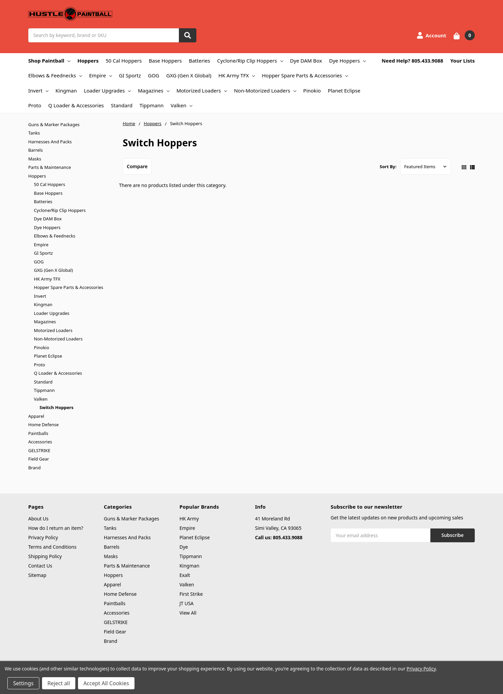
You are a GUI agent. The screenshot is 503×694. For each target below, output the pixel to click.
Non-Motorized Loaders (265, 90)
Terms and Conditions (52, 547)
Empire (100, 75)
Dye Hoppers (347, 60)
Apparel (36, 416)
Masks (34, 159)
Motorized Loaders (202, 90)
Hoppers (88, 60)
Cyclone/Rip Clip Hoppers (250, 60)
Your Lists (462, 60)
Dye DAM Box (306, 60)
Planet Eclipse (344, 90)
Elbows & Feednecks (55, 75)
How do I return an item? (55, 528)
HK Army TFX (236, 75)
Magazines (153, 90)
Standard (121, 105)
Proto (34, 105)
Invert (38, 90)
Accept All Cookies (106, 683)
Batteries (199, 60)
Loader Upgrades (107, 90)
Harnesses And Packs (50, 142)
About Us (38, 518)
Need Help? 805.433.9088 (412, 60)
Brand (34, 468)
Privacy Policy (43, 537)
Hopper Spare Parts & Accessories (305, 75)
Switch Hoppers (57, 407)
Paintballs (38, 433)
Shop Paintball (49, 60)
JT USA (187, 603)
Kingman (66, 90)
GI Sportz (130, 75)
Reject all (58, 683)
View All (188, 613)
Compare (137, 166)
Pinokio (312, 90)
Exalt (185, 575)
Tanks (34, 133)
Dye (184, 547)
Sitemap (37, 575)
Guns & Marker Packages (54, 124)
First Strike (191, 594)
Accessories (40, 442)
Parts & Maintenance (49, 167)
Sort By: (388, 166)
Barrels (35, 150)
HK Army (189, 518)
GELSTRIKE (39, 450)
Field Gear (38, 459)
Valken (182, 105)
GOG (153, 75)
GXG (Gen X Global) (188, 75)
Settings (23, 683)
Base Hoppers (165, 60)
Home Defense (43, 425)
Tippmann (152, 105)
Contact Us (40, 565)
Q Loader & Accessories (76, 105)
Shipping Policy (45, 556)
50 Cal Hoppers (124, 60)
